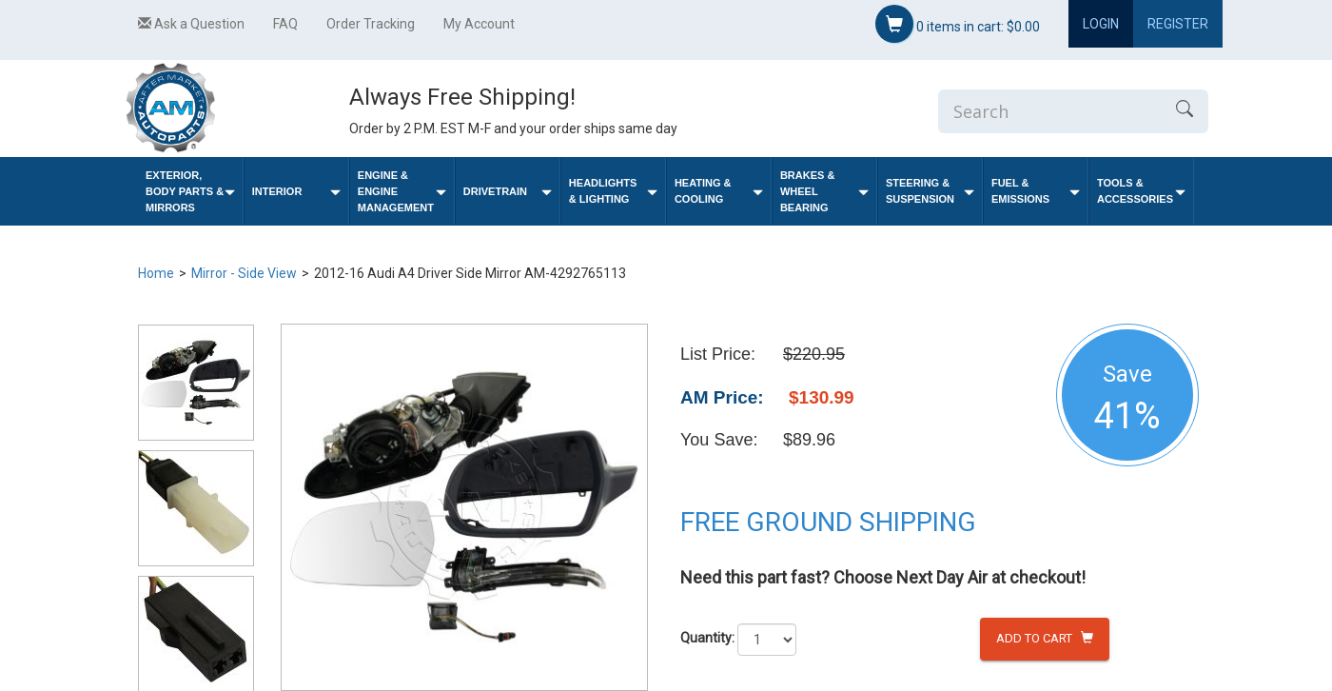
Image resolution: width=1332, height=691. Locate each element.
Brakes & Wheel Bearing (824, 191)
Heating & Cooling (719, 191)
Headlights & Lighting (613, 191)
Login (1101, 23)
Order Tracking (370, 23)
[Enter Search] (1049, 111)
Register (1177, 23)
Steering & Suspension (930, 191)
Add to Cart (1044, 638)
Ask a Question (191, 23)
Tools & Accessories (1141, 191)
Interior (296, 192)
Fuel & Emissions (1035, 191)
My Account (479, 23)
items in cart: (957, 24)
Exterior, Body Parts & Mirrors (190, 191)
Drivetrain (507, 192)
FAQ (285, 23)
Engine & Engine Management (402, 191)
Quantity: (707, 637)
